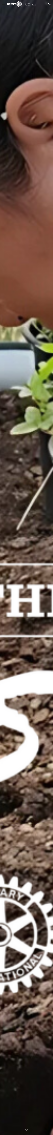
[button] (3, 4)
